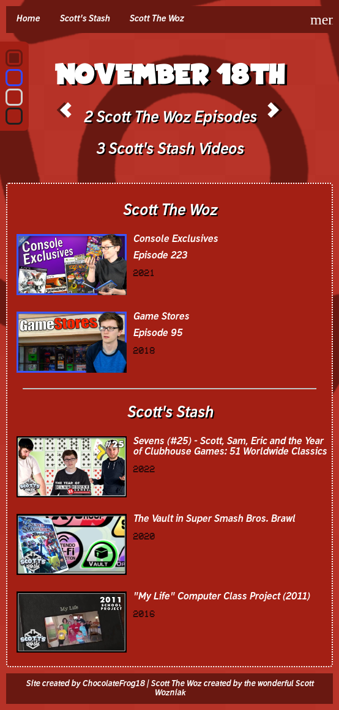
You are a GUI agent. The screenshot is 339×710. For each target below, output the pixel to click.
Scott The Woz (156, 19)
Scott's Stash (84, 19)
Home (28, 19)
